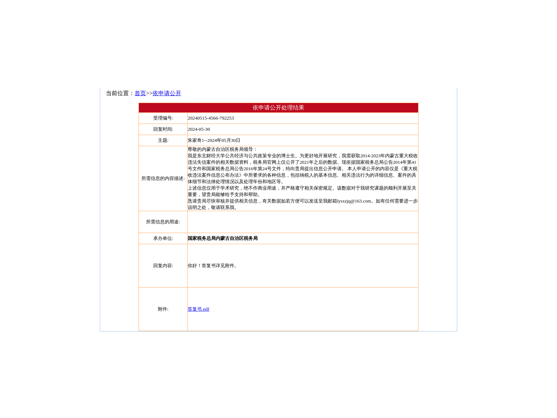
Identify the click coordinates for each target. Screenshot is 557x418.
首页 (140, 93)
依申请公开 (167, 93)
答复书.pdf (198, 309)
